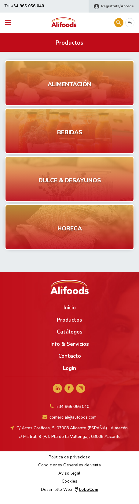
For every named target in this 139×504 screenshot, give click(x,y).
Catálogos (69, 331)
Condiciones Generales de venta (69, 465)
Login (69, 368)
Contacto (69, 356)
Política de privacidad (69, 457)
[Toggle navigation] (10, 23)
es (130, 23)
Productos (69, 319)
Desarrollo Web (69, 489)
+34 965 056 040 (27, 6)
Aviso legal (69, 473)
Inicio (70, 307)
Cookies (70, 481)
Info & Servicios (69, 344)
